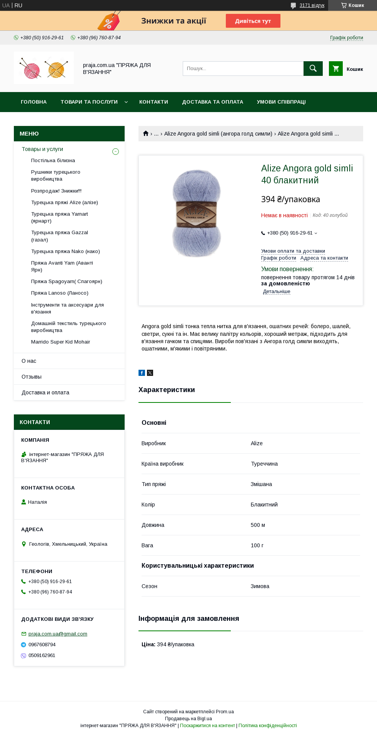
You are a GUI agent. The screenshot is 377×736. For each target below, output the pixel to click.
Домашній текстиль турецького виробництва (68, 326)
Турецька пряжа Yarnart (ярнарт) (59, 217)
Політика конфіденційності (268, 725)
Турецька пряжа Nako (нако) (65, 251)
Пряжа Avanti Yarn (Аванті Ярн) (62, 266)
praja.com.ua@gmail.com (57, 634)
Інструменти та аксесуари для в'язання (67, 308)
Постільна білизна (53, 160)
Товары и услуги (42, 149)
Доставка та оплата (212, 102)
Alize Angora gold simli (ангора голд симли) (218, 134)
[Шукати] (313, 68)
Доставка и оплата (45, 392)
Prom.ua (225, 711)
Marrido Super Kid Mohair (60, 342)
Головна (34, 102)
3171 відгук (312, 5)
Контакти (153, 102)
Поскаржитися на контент (207, 725)
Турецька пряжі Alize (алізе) (64, 202)
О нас (29, 361)
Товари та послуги (89, 102)
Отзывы (32, 377)
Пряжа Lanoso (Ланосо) (59, 293)
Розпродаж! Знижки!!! (56, 191)
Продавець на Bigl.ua (188, 718)
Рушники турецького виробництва (55, 175)
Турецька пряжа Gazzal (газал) (59, 236)
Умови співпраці (281, 102)
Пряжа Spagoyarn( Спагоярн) (66, 281)
